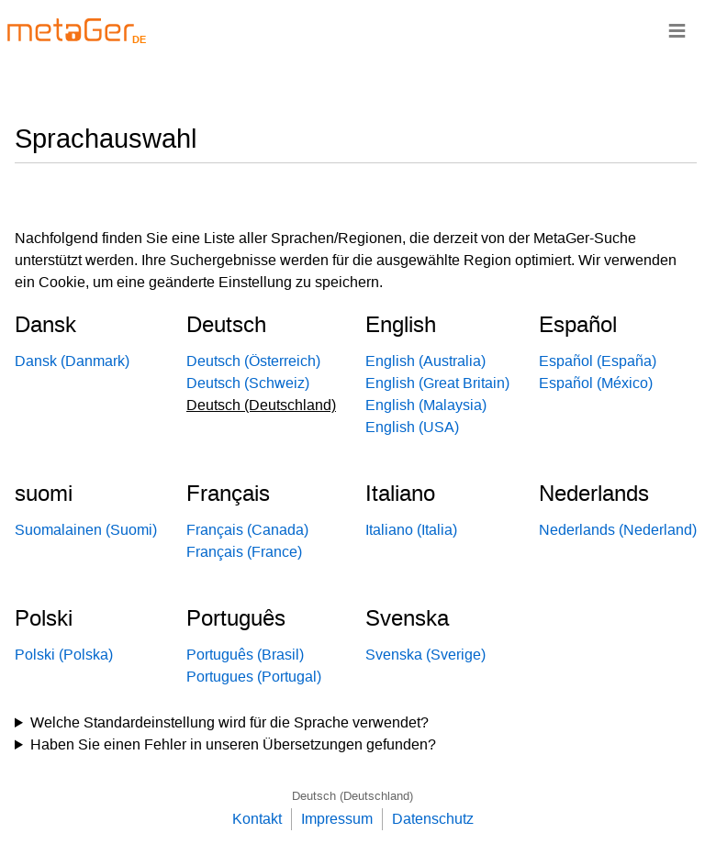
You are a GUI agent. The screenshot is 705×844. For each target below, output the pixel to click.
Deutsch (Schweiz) (247, 383)
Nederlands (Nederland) (618, 530)
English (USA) (412, 427)
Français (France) (244, 552)
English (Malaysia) (426, 405)
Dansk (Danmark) (72, 361)
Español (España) (597, 361)
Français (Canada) (247, 530)
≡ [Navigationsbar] (677, 29)
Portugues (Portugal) (253, 676)
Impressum (337, 819)
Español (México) (596, 383)
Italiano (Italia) (411, 530)
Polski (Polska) (64, 654)
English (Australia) (425, 361)
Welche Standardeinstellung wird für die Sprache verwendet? (229, 722)
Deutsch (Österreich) (253, 361)
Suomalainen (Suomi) (86, 530)
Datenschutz (433, 819)
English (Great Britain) (437, 383)
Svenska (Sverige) (425, 654)
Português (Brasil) (245, 654)
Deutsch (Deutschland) (352, 796)
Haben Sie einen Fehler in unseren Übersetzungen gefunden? (233, 744)
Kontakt (257, 819)
